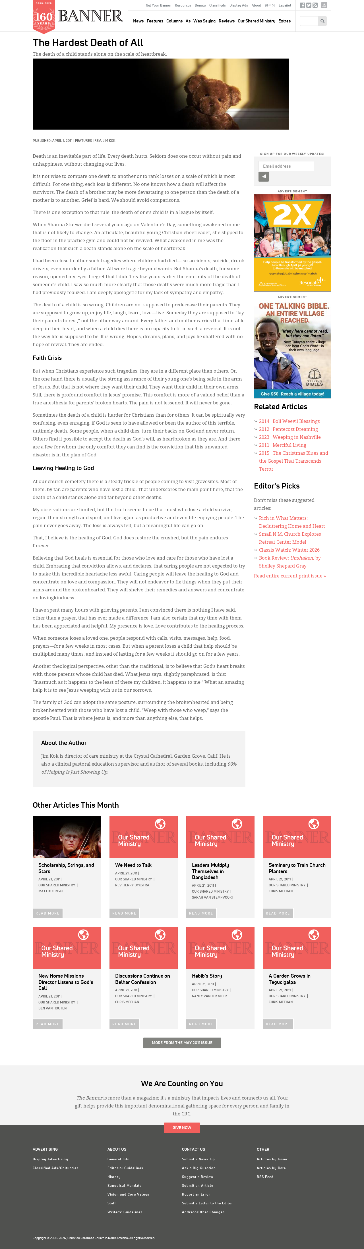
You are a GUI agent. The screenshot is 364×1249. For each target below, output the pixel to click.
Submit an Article (197, 1186)
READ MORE (48, 913)
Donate (200, 5)
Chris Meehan (281, 891)
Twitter (308, 6)
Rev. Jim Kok (104, 141)
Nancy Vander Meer (209, 996)
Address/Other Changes (203, 1212)
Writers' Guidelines (124, 1212)
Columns (174, 21)
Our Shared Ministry (256, 21)
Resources (183, 5)
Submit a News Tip (198, 1159)
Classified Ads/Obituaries (55, 1168)
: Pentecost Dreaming (288, 429)
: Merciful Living (282, 445)
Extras (284, 21)
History (114, 1177)
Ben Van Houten (52, 1008)
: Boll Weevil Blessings (289, 421)
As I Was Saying (201, 21)
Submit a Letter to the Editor (207, 1203)
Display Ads (238, 5)
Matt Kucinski (50, 891)
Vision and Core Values (128, 1194)
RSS (315, 6)
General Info (118, 1159)
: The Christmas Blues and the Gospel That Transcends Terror (293, 461)
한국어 (270, 5)
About (256, 5)
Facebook (302, 6)
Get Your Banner (158, 5)
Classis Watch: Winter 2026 (289, 550)
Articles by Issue (272, 1159)
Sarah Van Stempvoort (213, 897)
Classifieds (217, 5)
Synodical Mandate (124, 1186)
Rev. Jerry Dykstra (132, 885)
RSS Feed (265, 1177)
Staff (111, 1203)
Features (155, 21)
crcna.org (324, 5)
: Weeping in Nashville (290, 437)
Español (285, 5)
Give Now (182, 1128)
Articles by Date (271, 1168)
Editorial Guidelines (125, 1168)
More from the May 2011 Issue (182, 1043)
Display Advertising (50, 1159)
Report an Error (196, 1194)
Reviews (227, 21)
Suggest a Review (197, 1177)
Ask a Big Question (199, 1168)
